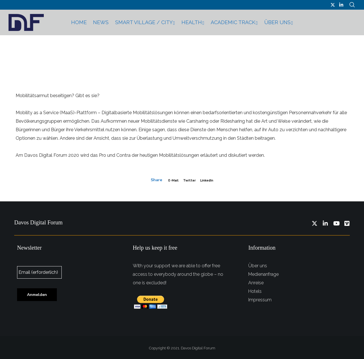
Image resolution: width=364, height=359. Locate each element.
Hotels (255, 290)
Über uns (257, 264)
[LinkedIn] (341, 5)
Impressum (260, 298)
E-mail (170, 180)
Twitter (188, 180)
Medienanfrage (263, 272)
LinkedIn (209, 180)
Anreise (256, 281)
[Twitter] (332, 5)
